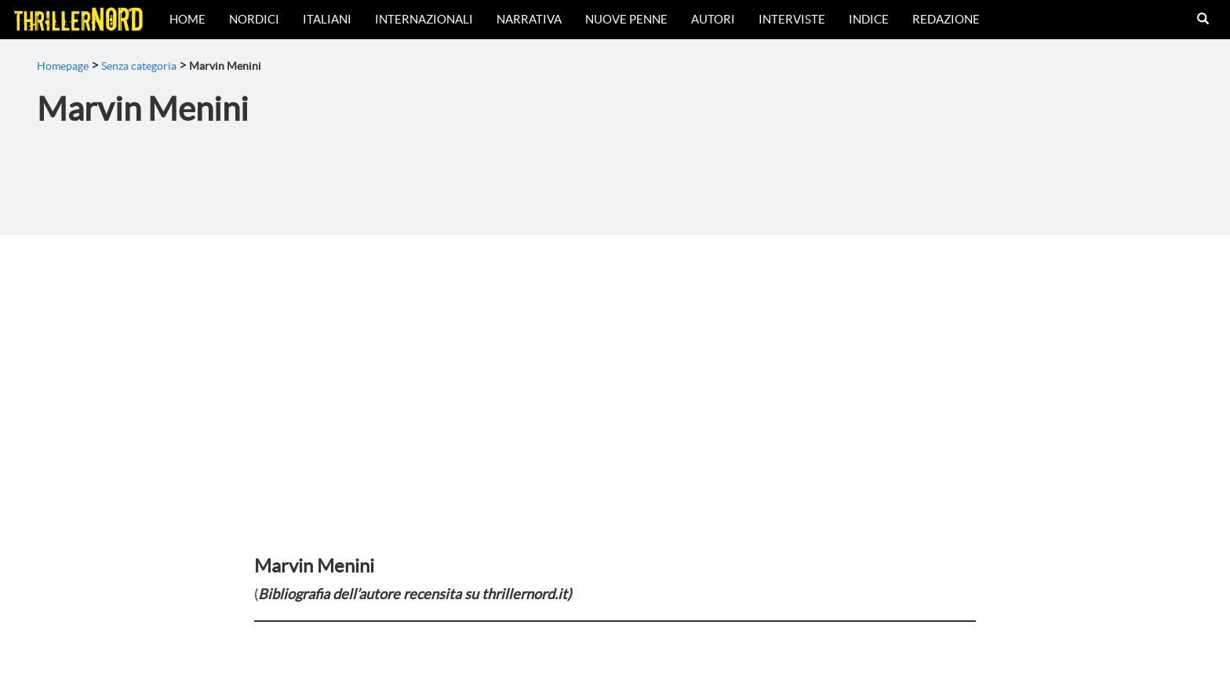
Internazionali (424, 19)
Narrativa (529, 19)
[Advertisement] (615, 353)
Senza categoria (138, 66)
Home (187, 19)
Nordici (254, 19)
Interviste (792, 19)
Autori (713, 19)
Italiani (327, 19)
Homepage (63, 66)
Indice (869, 19)
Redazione (946, 19)
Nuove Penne (626, 19)
